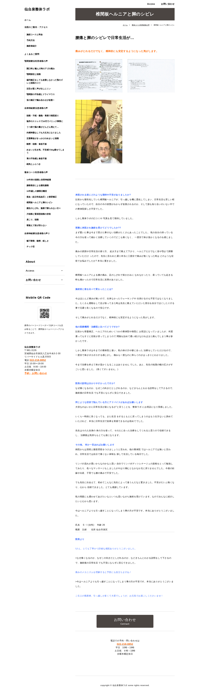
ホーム (27, 20)
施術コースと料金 (35, 34)
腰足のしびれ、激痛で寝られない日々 (44, 208)
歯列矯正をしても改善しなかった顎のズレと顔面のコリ (45, 81)
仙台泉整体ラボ (37, 9)
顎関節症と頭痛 (34, 74)
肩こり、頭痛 (33, 219)
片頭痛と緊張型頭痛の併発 (39, 214)
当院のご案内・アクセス (36, 27)
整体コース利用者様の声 (36, 172)
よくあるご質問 (31, 54)
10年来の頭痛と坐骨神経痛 (39, 180)
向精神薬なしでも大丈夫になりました (44, 132)
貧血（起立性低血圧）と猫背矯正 (42, 197)
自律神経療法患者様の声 (36, 108)
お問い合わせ (168, 3)
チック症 (31, 246)
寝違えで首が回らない (37, 225)
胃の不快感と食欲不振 (37, 158)
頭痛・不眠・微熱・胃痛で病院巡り (43, 115)
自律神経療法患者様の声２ (37, 233)
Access (151, 3)
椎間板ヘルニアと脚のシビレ (40, 202)
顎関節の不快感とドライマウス (41, 94)
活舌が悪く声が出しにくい (39, 89)
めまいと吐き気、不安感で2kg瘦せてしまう (45, 151)
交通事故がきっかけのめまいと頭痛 (43, 138)
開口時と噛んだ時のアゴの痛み (41, 68)
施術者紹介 (32, 46)
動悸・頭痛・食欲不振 (37, 144)
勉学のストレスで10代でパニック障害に (45, 121)
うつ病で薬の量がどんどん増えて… (43, 127)
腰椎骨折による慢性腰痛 (38, 185)
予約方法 (31, 40)
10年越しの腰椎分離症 (37, 191)
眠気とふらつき (34, 164)
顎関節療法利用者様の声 (36, 61)
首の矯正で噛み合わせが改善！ (41, 100)
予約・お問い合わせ (35, 373)
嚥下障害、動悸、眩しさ (38, 241)
